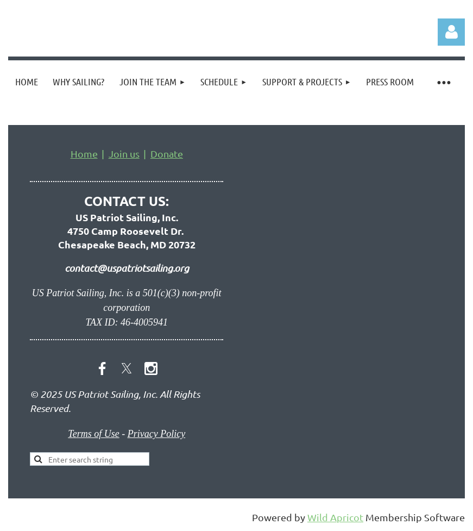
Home (84, 153)
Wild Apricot (335, 517)
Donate (166, 153)
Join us (124, 153)
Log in (451, 32)
